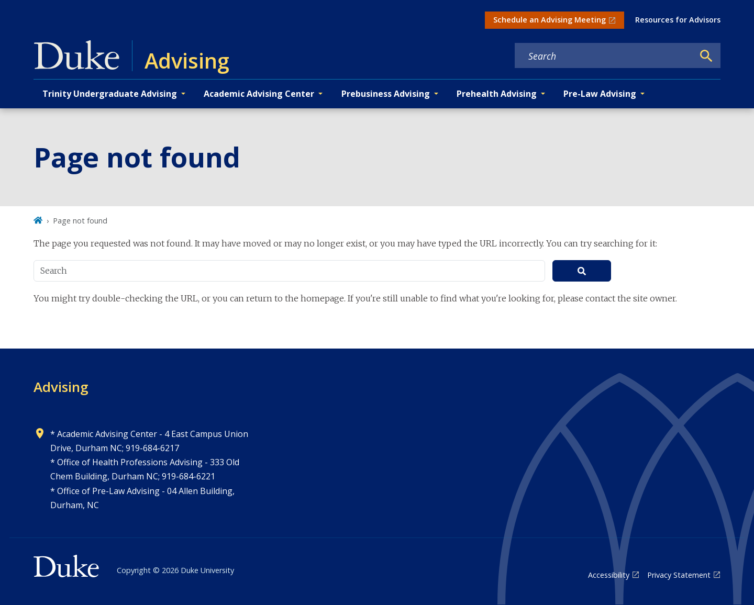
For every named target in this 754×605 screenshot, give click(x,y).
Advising (61, 386)
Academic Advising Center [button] (259, 93)
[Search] (706, 56)
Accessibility (608, 575)
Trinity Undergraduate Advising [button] (109, 93)
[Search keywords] (604, 56)
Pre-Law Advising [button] (599, 93)
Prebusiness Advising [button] (385, 93)
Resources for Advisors (677, 20)
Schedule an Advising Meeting (549, 20)
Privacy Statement (679, 575)
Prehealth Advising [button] (497, 93)
